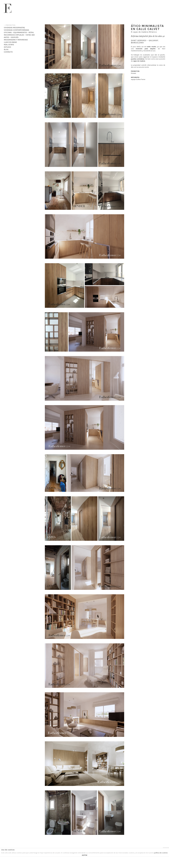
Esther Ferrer (8, 8)
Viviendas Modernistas (14, 28)
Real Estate (9, 45)
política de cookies (161, 853)
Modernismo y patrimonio (16, 40)
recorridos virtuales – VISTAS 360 (19, 35)
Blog (6, 49)
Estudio (7, 47)
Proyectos (10, 25)
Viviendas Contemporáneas (16, 30)
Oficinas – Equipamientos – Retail (19, 32)
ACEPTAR (84, 855)
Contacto (8, 52)
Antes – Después (11, 37)
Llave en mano (10, 42)
